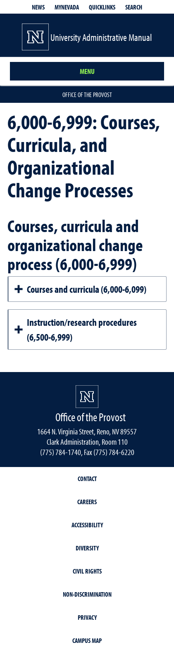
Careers (87, 502)
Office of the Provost (87, 94)
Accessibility (87, 525)
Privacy (87, 617)
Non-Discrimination (87, 594)
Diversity (87, 548)
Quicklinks (102, 7)
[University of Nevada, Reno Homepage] (87, 396)
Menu (87, 71)
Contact (87, 478)
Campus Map (87, 640)
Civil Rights (87, 571)
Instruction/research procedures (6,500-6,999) (75, 329)
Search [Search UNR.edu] (133, 7)
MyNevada (67, 7)
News (38, 7)
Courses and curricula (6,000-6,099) (80, 289)
